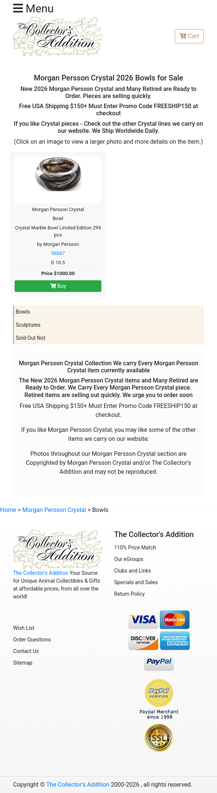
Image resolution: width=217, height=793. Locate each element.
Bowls (23, 312)
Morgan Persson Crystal (54, 509)
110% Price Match (135, 547)
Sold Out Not (30, 338)
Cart (189, 36)
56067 (58, 253)
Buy (58, 286)
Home (8, 509)
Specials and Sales (136, 582)
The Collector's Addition (40, 573)
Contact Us (26, 651)
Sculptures (28, 325)
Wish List (23, 628)
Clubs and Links (132, 571)
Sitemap (22, 663)
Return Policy (129, 594)
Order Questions (32, 640)
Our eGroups (128, 559)
